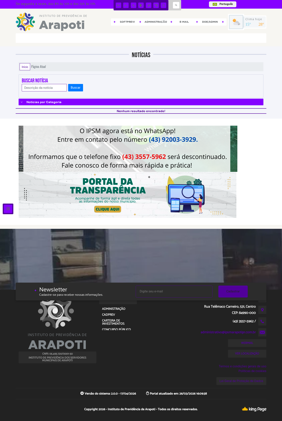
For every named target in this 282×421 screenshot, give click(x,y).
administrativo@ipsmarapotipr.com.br (228, 332)
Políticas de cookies (252, 371)
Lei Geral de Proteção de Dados (241, 381)
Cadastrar (233, 291)
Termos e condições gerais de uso (242, 366)
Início (25, 67)
